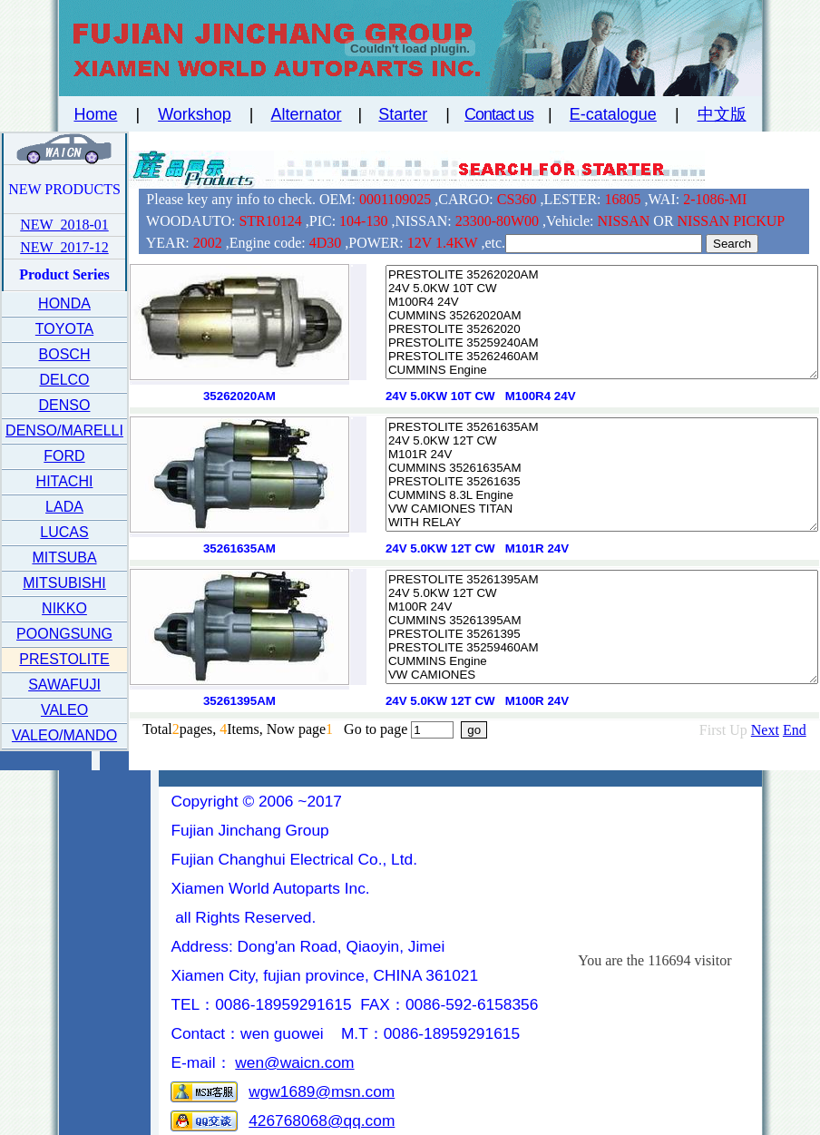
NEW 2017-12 (64, 247)
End (794, 730)
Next (765, 730)
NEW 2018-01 (64, 224)
